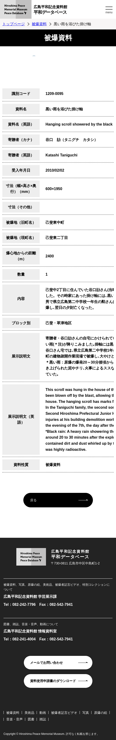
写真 (85, 713)
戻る (33, 500)
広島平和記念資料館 (69, 10)
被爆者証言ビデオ (64, 713)
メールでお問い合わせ (46, 662)
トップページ (13, 24)
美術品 (29, 713)
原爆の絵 (100, 713)
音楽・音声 (14, 719)
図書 (31, 719)
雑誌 (42, 719)
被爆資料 (39, 24)
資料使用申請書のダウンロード (53, 681)
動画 (42, 713)
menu (108, 12)
